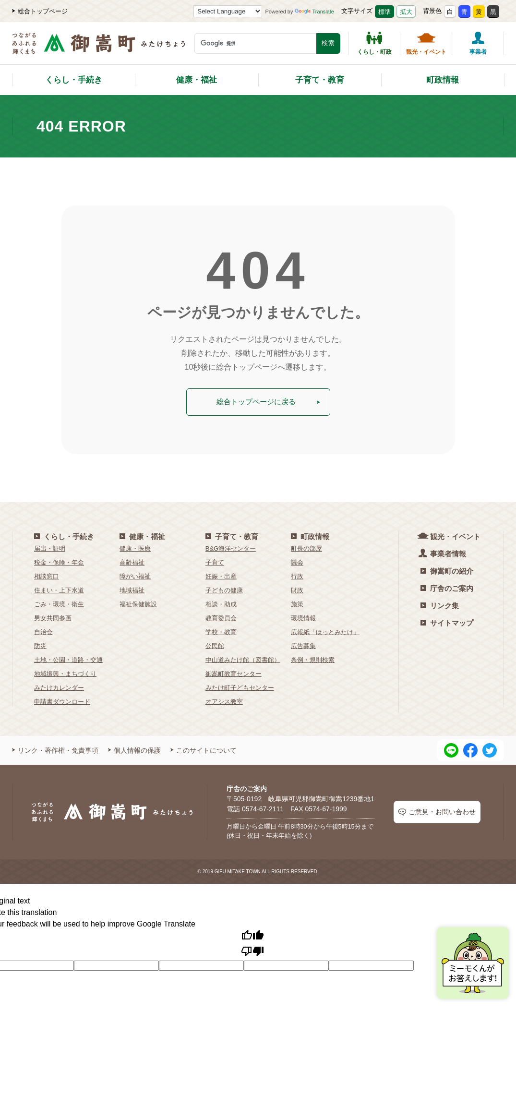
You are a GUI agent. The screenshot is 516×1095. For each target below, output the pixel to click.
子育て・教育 (319, 79)
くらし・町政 (374, 43)
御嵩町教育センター (233, 672)
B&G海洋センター (230, 547)
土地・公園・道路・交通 (68, 658)
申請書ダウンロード (62, 700)
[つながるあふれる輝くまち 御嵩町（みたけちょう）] (98, 48)
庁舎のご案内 (446, 587)
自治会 (43, 630)
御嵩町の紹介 (446, 570)
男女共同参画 (53, 616)
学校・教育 (221, 630)
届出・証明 (49, 547)
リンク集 (439, 604)
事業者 (478, 43)
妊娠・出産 (221, 574)
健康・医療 (135, 547)
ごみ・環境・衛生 (59, 602)
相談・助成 (221, 602)
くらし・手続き (73, 79)
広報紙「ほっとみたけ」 (325, 630)
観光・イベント (426, 43)
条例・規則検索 (313, 658)
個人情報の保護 (134, 749)
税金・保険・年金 (59, 561)
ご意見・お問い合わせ (437, 811)
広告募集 (303, 644)
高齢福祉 (132, 561)
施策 (297, 602)
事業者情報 (443, 551)
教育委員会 (221, 616)
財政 (297, 588)
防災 (40, 644)
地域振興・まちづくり (65, 672)
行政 (297, 574)
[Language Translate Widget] (227, 11)
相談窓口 (46, 574)
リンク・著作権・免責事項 (55, 749)
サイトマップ (446, 621)
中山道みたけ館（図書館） (242, 658)
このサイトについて (203, 749)
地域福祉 (132, 588)
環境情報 (303, 616)
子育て (214, 561)
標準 (384, 11)
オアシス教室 (224, 700)
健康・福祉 (196, 79)
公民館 (214, 644)
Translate (314, 11)
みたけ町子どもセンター (239, 686)
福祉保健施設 (138, 602)
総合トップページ (40, 11)
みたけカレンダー (59, 686)
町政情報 (442, 79)
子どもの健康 (224, 588)
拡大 (406, 11)
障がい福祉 (135, 574)
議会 (297, 561)
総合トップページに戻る (268, 401)
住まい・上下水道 (59, 588)
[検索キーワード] (255, 43)
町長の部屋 (306, 547)
